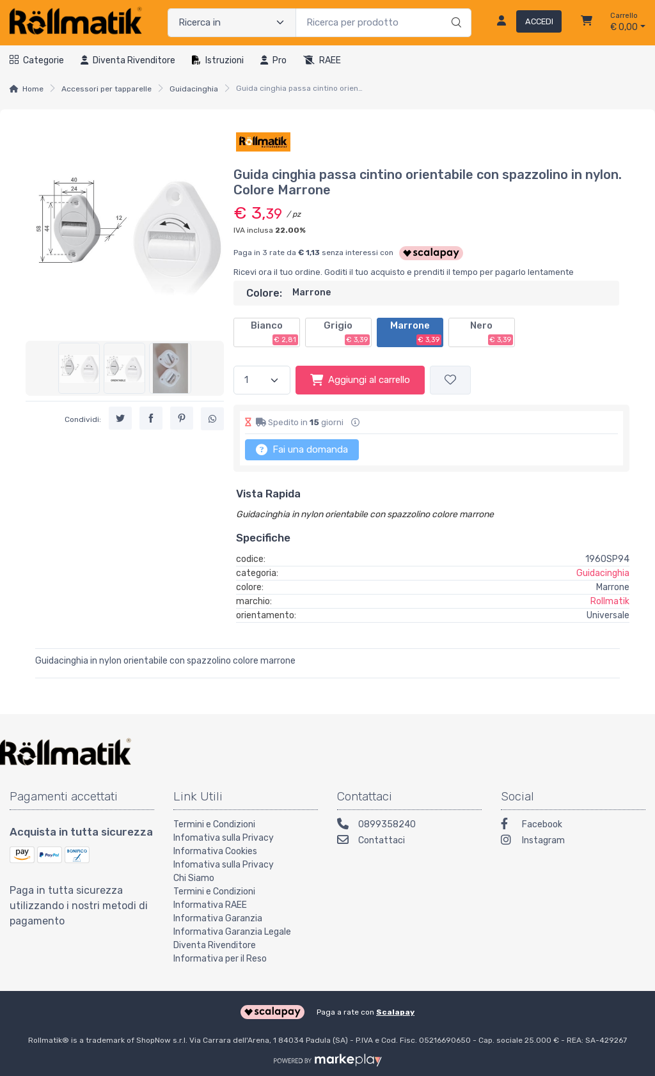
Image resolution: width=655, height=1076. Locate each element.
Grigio (347, 332)
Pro (273, 60)
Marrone (415, 332)
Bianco (274, 332)
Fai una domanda (302, 449)
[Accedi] (524, 22)
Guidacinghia (194, 88)
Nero (491, 332)
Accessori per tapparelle (106, 88)
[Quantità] (261, 380)
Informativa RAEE (210, 905)
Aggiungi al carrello (360, 380)
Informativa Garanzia (217, 918)
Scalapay (395, 1012)
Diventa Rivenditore (214, 945)
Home (32, 88)
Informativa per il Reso (220, 958)
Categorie (37, 60)
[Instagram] (573, 842)
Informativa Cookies (215, 851)
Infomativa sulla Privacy (223, 837)
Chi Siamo (193, 878)
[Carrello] (586, 22)
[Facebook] (573, 826)
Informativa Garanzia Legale (232, 931)
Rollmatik (609, 601)
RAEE (322, 60)
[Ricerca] (454, 9)
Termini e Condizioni (214, 824)
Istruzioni (218, 60)
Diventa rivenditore (128, 60)
